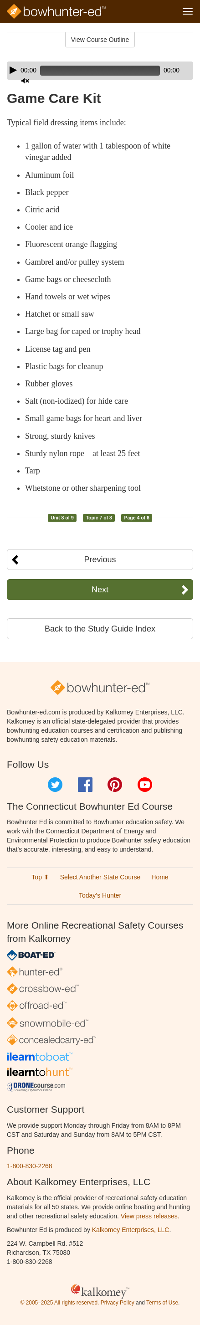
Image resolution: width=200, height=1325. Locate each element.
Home (159, 877)
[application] (100, 71)
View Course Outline (100, 39)
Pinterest (115, 784)
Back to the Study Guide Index (100, 628)
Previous (100, 559)
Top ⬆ (40, 877)
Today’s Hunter (100, 895)
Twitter (55, 784)
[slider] (100, 71)
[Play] (13, 70)
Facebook (85, 784)
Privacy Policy (117, 1302)
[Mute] (25, 80)
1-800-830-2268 (29, 1166)
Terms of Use (162, 1302)
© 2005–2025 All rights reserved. (60, 1302)
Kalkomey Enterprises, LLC (130, 1229)
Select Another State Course (100, 877)
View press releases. (150, 1216)
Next (100, 589)
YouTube (145, 784)
